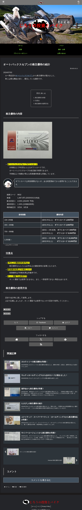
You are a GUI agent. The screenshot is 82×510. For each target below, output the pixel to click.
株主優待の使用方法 (42, 104)
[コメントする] (53, 328)
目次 (38, 93)
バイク (39, 504)
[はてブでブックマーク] (66, 323)
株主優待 (7, 310)
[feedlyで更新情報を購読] (43, 340)
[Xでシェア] (16, 323)
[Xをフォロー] (39, 340)
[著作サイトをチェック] (34, 340)
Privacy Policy (47, 504)
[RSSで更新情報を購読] (48, 340)
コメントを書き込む (41, 477)
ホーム (33, 504)
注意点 (37, 101)
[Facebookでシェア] (41, 323)
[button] (28, 328)
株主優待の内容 (40, 98)
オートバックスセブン (24, 76)
